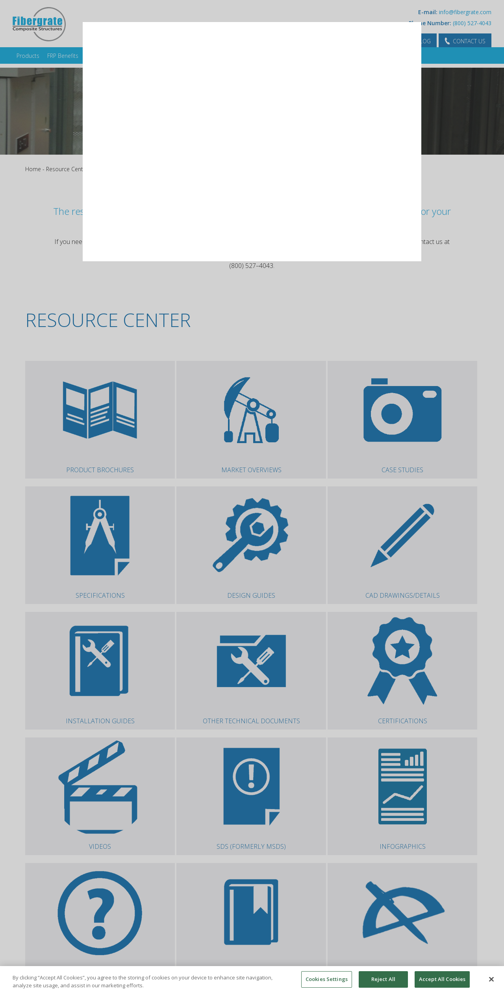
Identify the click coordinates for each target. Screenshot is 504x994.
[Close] (491, 979)
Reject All (383, 979)
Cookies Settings (327, 979)
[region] (252, 980)
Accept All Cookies (442, 979)
